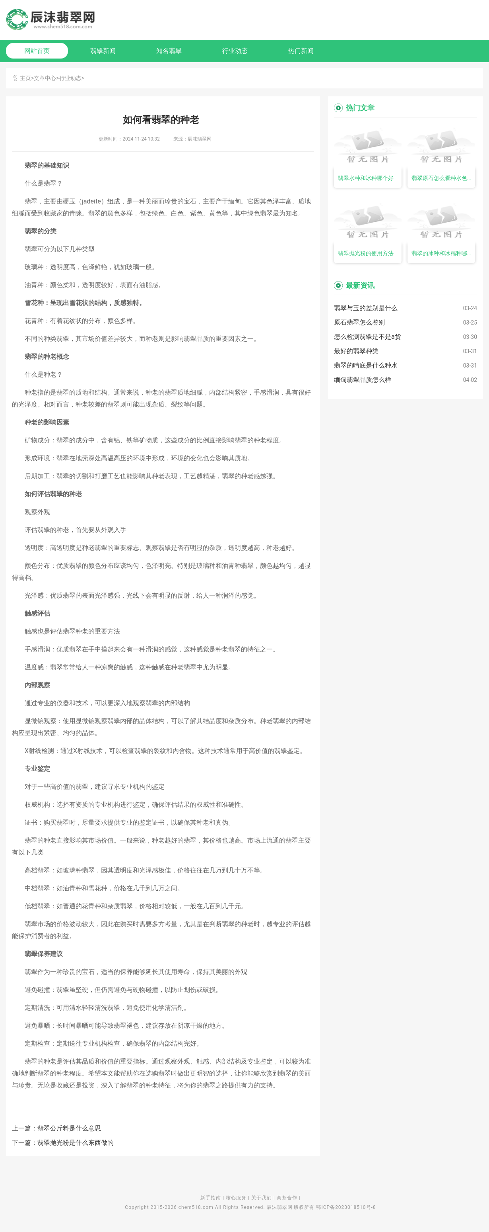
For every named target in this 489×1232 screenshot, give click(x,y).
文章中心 (45, 78)
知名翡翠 (169, 51)
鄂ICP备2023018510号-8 (346, 1207)
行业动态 (235, 51)
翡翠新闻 (103, 51)
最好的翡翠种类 (356, 351)
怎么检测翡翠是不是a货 (367, 336)
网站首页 (37, 51)
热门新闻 (301, 51)
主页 (25, 78)
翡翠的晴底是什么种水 (366, 365)
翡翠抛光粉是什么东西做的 (75, 1142)
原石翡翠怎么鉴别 (359, 322)
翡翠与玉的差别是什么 (366, 308)
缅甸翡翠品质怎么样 (362, 379)
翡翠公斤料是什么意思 (69, 1128)
